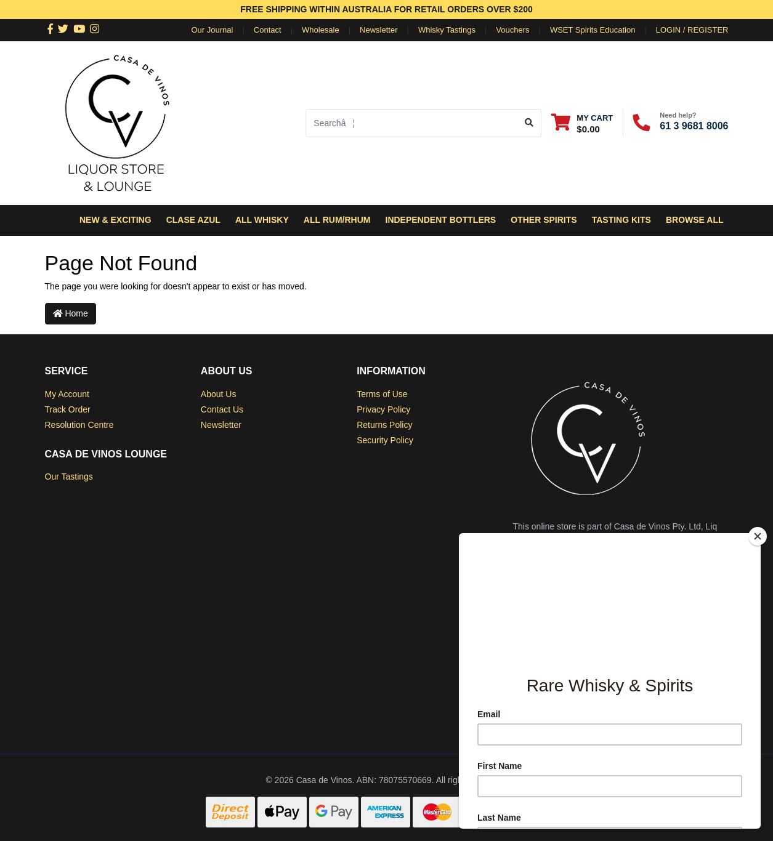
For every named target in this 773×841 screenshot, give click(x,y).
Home (70, 313)
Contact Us (222, 409)
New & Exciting (115, 220)
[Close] (757, 536)
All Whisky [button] (262, 220)
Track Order (68, 409)
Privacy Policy (383, 409)
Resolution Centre (79, 425)
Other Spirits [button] (544, 220)
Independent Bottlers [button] (441, 220)
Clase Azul (193, 220)
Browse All (695, 220)
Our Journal (212, 29)
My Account (67, 394)
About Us (219, 394)
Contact (267, 29)
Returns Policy (384, 425)
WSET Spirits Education (592, 29)
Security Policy (385, 440)
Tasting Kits (621, 220)
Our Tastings (69, 476)
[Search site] (529, 123)
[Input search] (412, 123)
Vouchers (512, 29)
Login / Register (692, 29)
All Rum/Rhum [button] (337, 220)
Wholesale (320, 29)
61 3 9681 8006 (694, 126)
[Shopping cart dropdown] (582, 122)
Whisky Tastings (447, 29)
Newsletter (378, 29)
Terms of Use (382, 394)
